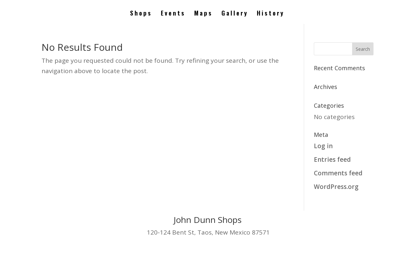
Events (173, 13)
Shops (141, 13)
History (270, 13)
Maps (203, 13)
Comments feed (338, 173)
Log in (323, 146)
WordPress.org (336, 186)
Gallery (234, 13)
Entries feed (332, 159)
